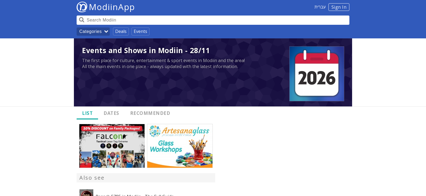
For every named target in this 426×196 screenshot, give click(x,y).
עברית (320, 7)
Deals (121, 31)
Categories (90, 31)
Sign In (339, 7)
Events (140, 31)
